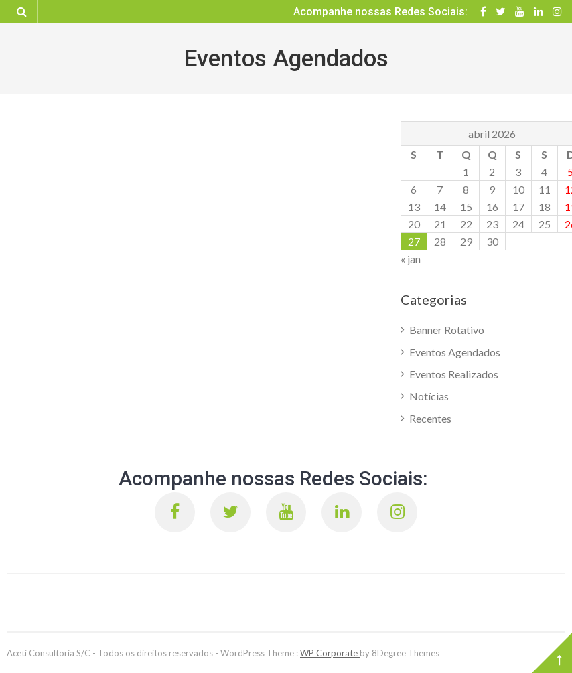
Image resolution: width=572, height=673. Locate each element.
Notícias (429, 396)
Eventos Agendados (454, 352)
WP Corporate (330, 653)
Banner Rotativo (446, 329)
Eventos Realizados (453, 374)
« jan (411, 258)
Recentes (430, 418)
